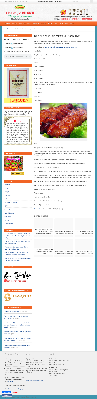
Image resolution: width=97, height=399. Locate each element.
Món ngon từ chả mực (11, 202)
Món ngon (43, 23)
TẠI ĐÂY (10, 381)
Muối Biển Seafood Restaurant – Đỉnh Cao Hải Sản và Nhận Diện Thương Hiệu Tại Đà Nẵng (17, 236)
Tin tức (61, 23)
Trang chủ (7, 23)
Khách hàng (35, 23)
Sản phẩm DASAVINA (11, 213)
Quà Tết (7, 209)
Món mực (8, 199)
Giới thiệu (14, 23)
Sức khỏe (8, 216)
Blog (6, 188)
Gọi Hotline (7, 395)
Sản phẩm (22, 23)
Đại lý (66, 23)
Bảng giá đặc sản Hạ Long (11, 311)
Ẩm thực (50, 23)
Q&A (56, 23)
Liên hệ (72, 23)
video (28, 23)
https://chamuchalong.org (15, 389)
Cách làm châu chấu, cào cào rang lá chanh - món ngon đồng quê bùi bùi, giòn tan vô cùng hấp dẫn (17, 325)
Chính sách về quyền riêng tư (35, 380)
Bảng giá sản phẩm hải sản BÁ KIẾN (16, 2)
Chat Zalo (7, 392)
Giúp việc (8, 195)
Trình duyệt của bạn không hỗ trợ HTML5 (18, 56)
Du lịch (7, 192)
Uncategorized (9, 223)
